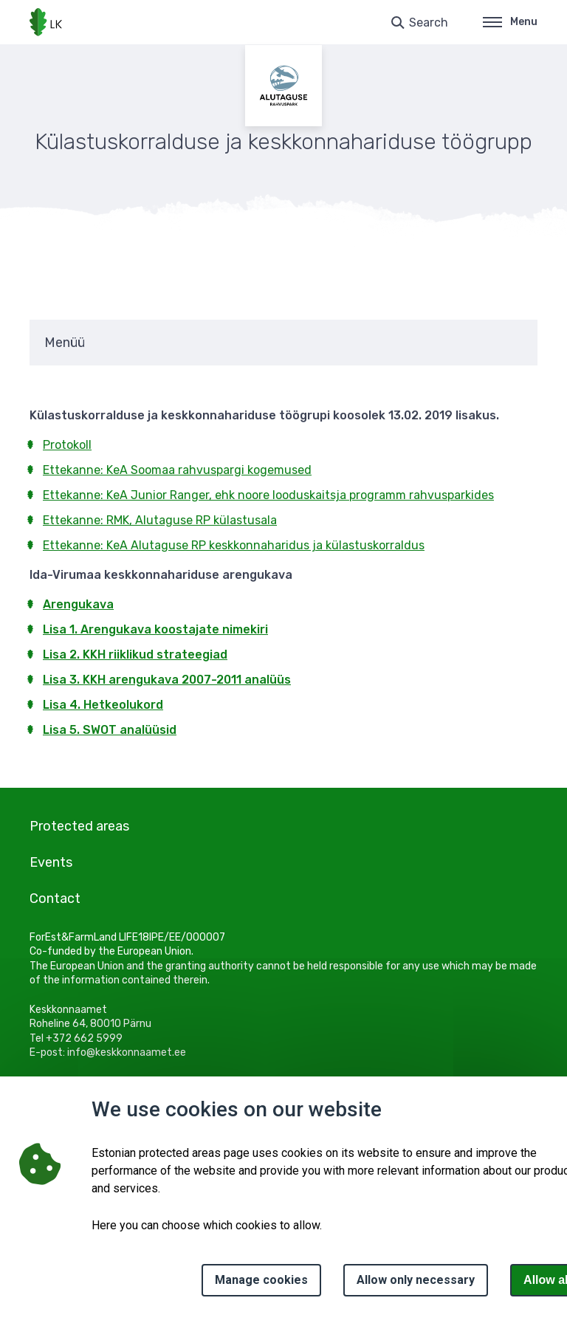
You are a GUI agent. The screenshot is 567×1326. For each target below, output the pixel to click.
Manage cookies (261, 1280)
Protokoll (67, 445)
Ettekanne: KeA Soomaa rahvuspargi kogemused (177, 470)
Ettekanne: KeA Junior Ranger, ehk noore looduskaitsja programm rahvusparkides (268, 495)
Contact (55, 898)
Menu (510, 22)
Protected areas (79, 826)
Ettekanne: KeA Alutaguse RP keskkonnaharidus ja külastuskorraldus (234, 545)
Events (51, 862)
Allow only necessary (416, 1280)
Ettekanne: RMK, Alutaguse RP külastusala (160, 520)
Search (428, 23)
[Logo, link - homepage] (46, 22)
